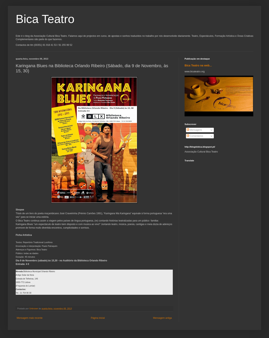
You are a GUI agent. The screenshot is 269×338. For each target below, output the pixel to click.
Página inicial (98, 318)
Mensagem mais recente (29, 318)
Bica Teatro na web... (198, 65)
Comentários (195, 136)
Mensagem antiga (162, 318)
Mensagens (194, 130)
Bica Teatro (45, 19)
